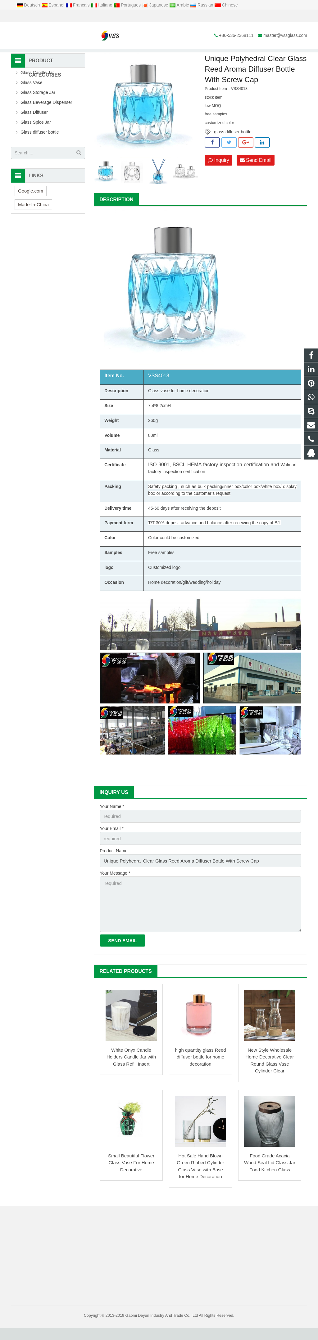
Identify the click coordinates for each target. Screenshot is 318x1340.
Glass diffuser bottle (39, 150)
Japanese (156, 4)
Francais (78, 4)
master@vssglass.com (82, 16)
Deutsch (28, 4)
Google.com (30, 208)
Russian (202, 4)
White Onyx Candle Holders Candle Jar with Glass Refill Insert (131, 1069)
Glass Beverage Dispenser (46, 120)
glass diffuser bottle (232, 150)
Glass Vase (31, 100)
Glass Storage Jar (37, 110)
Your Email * (112, 845)
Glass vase (159, 408)
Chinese (226, 4)
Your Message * (115, 888)
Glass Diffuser (137, 55)
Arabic (179, 4)
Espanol (53, 4)
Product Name (113, 867)
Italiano (102, 4)
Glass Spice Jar (35, 140)
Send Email (255, 177)
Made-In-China (33, 222)
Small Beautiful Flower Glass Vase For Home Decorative (131, 1174)
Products (111, 55)
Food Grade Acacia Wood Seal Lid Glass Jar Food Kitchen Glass (269, 1174)
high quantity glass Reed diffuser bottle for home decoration (200, 1069)
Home (90, 55)
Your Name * (112, 824)
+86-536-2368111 (33, 16)
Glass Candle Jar (37, 90)
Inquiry (218, 177)
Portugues (127, 4)
